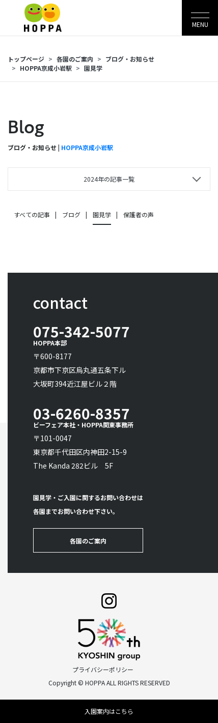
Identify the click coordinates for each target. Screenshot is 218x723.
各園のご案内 (75, 58)
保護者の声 (138, 214)
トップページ (26, 58)
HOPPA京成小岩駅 (46, 68)
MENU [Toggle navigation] (200, 24)
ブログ (71, 214)
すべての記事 (32, 214)
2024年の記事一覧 (109, 179)
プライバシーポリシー (102, 669)
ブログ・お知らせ (129, 58)
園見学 (93, 68)
